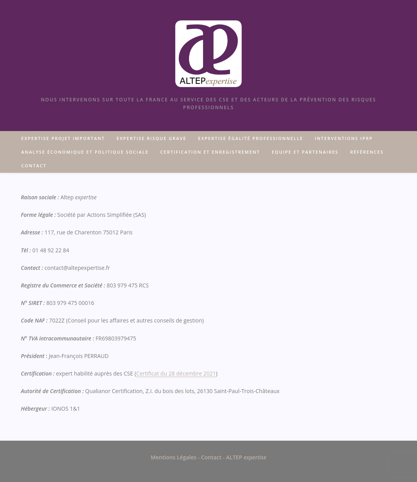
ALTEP (245, 457)
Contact (212, 457)
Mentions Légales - (176, 457)
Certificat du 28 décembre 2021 (176, 373)
